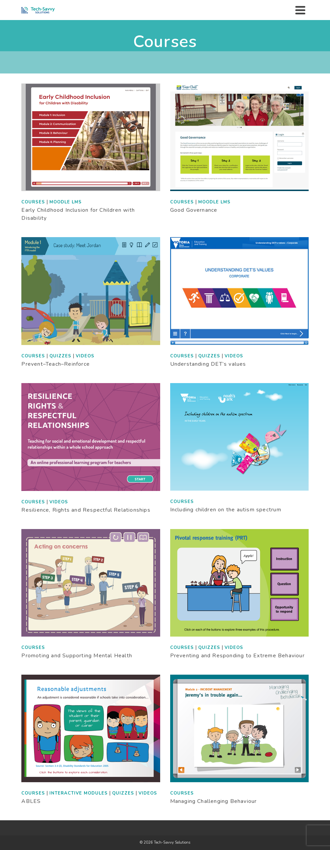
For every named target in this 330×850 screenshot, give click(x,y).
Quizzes (60, 356)
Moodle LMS (65, 202)
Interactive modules (78, 793)
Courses (33, 202)
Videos (85, 356)
